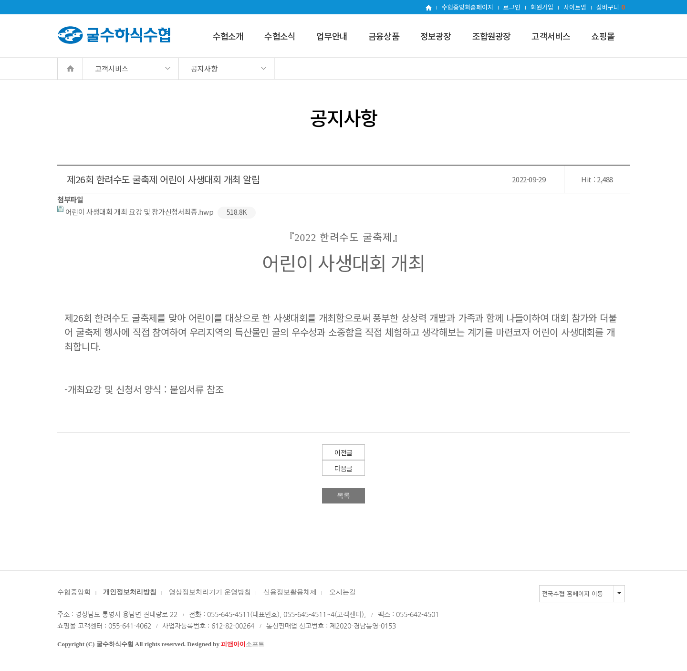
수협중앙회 (74, 592)
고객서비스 (550, 36)
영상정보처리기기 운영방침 (210, 592)
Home (70, 68)
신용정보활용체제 (290, 592)
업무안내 (331, 36)
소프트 (242, 644)
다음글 (343, 468)
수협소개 (228, 36)
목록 (343, 495)
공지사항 (204, 68)
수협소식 (279, 36)
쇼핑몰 (602, 36)
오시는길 (342, 592)
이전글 (343, 452)
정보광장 (435, 36)
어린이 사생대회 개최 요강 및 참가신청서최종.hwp (156, 212)
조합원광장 (491, 36)
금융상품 (383, 36)
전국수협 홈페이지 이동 (572, 593)
